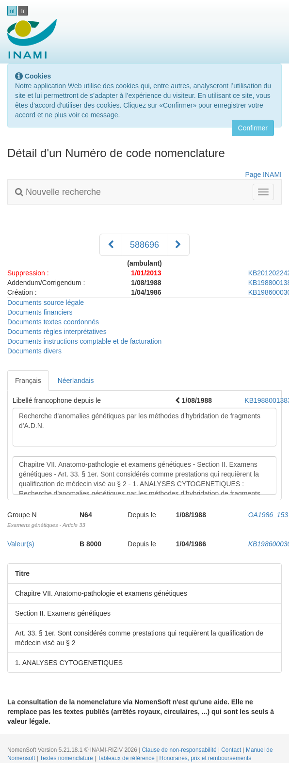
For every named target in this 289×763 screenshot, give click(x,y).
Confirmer (253, 128)
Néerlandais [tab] (76, 380)
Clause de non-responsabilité (180, 750)
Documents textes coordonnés (53, 322)
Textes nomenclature (67, 758)
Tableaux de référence (126, 758)
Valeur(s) (20, 544)
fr (23, 11)
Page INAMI (263, 174)
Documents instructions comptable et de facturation (84, 341)
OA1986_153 (268, 515)
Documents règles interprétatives (57, 331)
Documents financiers (40, 312)
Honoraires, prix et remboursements (206, 758)
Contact (231, 750)
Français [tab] (28, 380)
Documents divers (34, 351)
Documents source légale (45, 302)
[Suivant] (178, 245)
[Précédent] (110, 245)
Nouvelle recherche (58, 192)
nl (12, 11)
